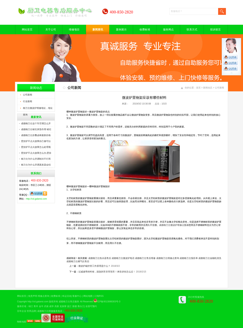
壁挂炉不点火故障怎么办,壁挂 (36, 153)
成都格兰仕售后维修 (145, 258)
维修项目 (74, 29)
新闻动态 (207, 87)
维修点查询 (43, 296)
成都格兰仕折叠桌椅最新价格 (36, 135)
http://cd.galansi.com (36, 198)
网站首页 (27, 29)
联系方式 (192, 29)
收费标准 (145, 29)
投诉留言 (215, 29)
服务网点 (168, 29)
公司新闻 (27, 94)
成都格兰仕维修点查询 (167, 258)
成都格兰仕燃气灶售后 (77, 261)
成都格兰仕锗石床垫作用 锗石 (36, 129)
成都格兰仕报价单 (189, 258)
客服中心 (76, 296)
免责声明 (32, 296)
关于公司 (50, 29)
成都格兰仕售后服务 (69, 301)
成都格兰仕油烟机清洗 (209, 258)
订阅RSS (99, 296)
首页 (198, 87)
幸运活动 (66, 296)
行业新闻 (27, 101)
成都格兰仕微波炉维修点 (171, 225)
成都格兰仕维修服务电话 (49, 311)
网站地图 (87, 296)
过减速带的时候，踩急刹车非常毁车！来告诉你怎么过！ (106, 271)
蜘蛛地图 (21, 321)
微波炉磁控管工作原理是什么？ (94, 266)
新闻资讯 (97, 29)
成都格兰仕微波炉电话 (123, 258)
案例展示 (121, 29)
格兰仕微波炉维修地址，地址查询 (38, 109)
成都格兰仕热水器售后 (99, 258)
